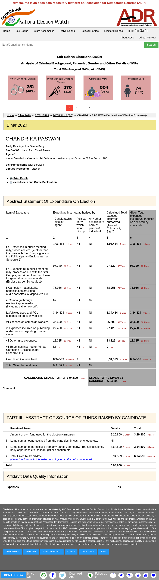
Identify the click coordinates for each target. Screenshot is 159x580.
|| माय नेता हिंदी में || (138, 30)
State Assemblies (44, 30)
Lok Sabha (22, 30)
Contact (71, 551)
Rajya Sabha (67, 30)
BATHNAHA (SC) (63, 115)
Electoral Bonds (113, 30)
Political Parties (90, 30)
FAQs (103, 551)
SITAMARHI (42, 115)
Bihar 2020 (24, 115)
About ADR (127, 37)
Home (6, 30)
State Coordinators (52, 551)
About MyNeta (147, 37)
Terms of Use (88, 551)
